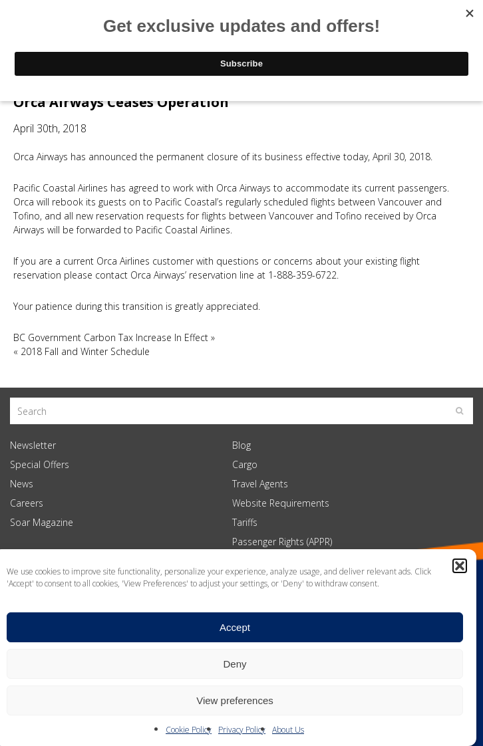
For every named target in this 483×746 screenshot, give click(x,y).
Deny (234, 664)
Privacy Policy (241, 729)
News (21, 483)
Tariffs (244, 522)
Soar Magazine (41, 522)
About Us (288, 729)
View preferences (234, 700)
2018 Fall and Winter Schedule (85, 351)
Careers (26, 503)
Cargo (244, 464)
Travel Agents (260, 483)
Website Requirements (280, 503)
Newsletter (33, 445)
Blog (241, 445)
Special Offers (39, 464)
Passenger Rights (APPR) (282, 541)
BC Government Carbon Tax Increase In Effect (110, 337)
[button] (459, 565)
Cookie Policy (189, 729)
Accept (235, 627)
